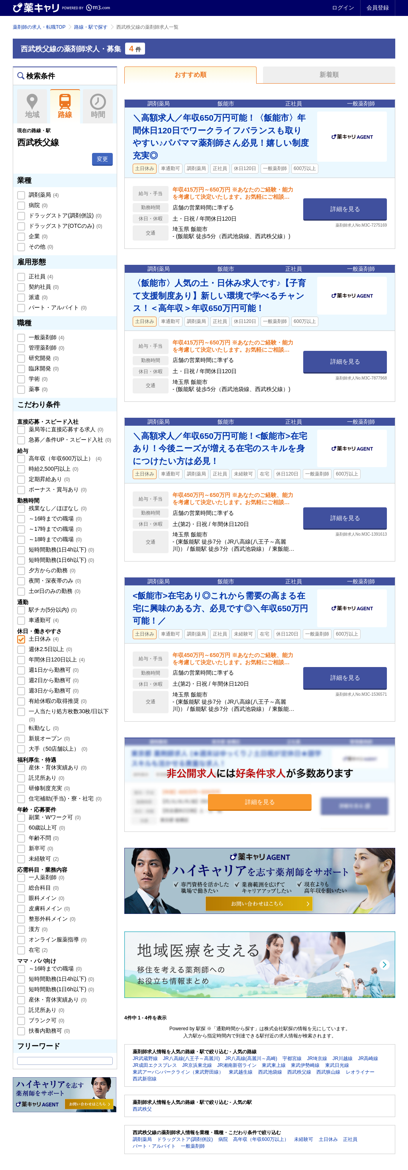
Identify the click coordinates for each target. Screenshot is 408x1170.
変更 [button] (102, 159)
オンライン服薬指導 (57, 939)
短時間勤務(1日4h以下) (60, 549)
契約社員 (43, 287)
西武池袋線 (270, 1072)
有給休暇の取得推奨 (57, 701)
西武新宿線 (145, 1079)
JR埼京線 (317, 1058)
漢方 (37, 929)
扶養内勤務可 (48, 1030)
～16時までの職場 (54, 518)
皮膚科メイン (48, 908)
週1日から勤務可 (52, 670)
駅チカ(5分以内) (52, 610)
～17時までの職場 (54, 529)
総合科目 (43, 887)
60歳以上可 (46, 827)
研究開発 (43, 358)
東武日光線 (337, 1065)
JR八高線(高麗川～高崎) (251, 1058)
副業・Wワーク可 (54, 817)
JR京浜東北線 (197, 1065)
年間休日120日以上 (56, 659)
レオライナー (360, 1072)
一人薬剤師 (46, 877)
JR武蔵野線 (145, 1058)
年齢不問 (43, 838)
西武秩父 (142, 1109)
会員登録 (378, 7)
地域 (32, 106)
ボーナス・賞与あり (57, 489)
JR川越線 (342, 1058)
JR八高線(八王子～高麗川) (191, 1058)
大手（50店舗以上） (57, 748)
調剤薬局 (43, 195)
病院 (37, 205)
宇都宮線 (292, 1058)
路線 (65, 106)
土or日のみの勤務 (53, 591)
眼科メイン (46, 898)
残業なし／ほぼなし (57, 508)
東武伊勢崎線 (305, 1065)
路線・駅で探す (91, 27)
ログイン (343, 7)
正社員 (40, 276)
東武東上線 (274, 1065)
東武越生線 (241, 1072)
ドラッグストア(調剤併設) (64, 215)
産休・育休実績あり (57, 767)
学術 (37, 379)
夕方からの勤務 (51, 570)
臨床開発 (43, 368)
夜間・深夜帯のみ (54, 580)
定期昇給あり (48, 479)
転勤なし (43, 728)
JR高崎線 (368, 1058)
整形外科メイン (51, 919)
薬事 (37, 389)
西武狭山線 (328, 1072)
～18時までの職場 (54, 539)
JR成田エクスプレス (155, 1065)
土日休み (43, 639)
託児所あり (46, 778)
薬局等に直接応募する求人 (65, 429)
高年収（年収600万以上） (64, 458)
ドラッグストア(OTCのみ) (64, 226)
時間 (98, 106)
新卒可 (40, 848)
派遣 (37, 297)
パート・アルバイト (57, 307)
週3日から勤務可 (52, 690)
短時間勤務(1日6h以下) (60, 560)
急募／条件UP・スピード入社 (69, 439)
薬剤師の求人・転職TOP (39, 27)
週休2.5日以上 (49, 649)
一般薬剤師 (46, 337)
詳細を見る (345, 208)
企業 (37, 236)
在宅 (37, 950)
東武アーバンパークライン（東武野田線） (178, 1072)
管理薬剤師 (46, 347)
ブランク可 (46, 1020)
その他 (40, 246)
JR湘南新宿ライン (237, 1065)
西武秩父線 (299, 1072)
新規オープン (48, 738)
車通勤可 (43, 620)
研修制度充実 (48, 788)
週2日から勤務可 (52, 680)
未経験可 (43, 858)
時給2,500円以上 (52, 469)
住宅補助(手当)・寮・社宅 (64, 798)
